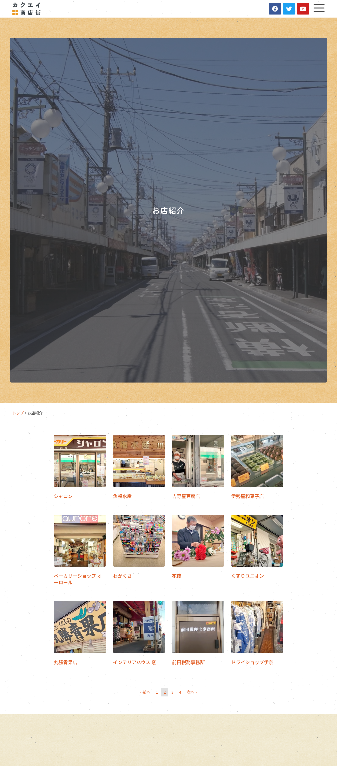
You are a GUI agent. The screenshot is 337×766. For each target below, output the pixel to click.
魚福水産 (122, 496)
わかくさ (122, 576)
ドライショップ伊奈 (252, 662)
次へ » (192, 692)
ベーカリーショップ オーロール (78, 579)
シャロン (63, 496)
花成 (176, 576)
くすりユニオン (247, 576)
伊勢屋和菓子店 (247, 496)
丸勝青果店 (65, 662)
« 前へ (145, 692)
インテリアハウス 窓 (134, 662)
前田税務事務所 (188, 662)
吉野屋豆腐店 (186, 496)
